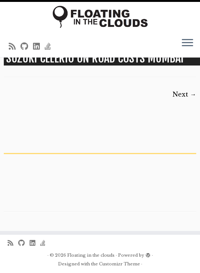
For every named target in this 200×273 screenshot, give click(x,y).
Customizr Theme (119, 264)
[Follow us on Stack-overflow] (50, 46)
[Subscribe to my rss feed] (14, 46)
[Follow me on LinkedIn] (39, 46)
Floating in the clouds (91, 255)
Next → (184, 94)
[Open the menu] (187, 43)
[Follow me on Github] (26, 46)
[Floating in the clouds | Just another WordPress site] (100, 17)
